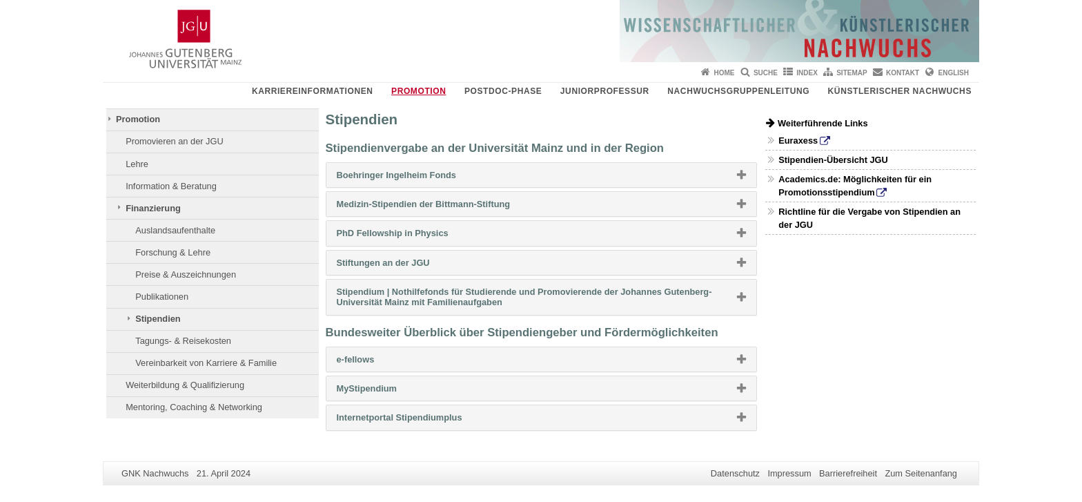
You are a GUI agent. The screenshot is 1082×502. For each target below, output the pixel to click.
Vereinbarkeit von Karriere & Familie (206, 363)
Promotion (418, 91)
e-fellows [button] (377, 362)
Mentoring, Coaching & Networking (194, 407)
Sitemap (851, 73)
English (953, 73)
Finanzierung (153, 208)
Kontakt (902, 73)
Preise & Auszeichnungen (185, 274)
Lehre (137, 164)
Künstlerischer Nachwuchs (900, 91)
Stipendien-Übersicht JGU (833, 160)
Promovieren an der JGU (175, 141)
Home (724, 73)
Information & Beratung (171, 186)
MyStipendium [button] (389, 391)
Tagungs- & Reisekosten (183, 341)
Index (807, 73)
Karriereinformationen (312, 91)
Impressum (789, 473)
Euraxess (798, 140)
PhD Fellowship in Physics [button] (415, 236)
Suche (766, 73)
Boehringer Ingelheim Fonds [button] (418, 178)
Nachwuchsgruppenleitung (738, 91)
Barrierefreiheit (848, 473)
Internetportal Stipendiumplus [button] (421, 420)
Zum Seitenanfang (921, 473)
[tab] (541, 175)
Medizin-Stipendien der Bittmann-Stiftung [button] (445, 207)
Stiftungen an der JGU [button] (405, 266)
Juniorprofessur (604, 91)
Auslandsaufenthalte (175, 230)
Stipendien (157, 318)
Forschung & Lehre (172, 252)
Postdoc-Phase (503, 91)
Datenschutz (735, 473)
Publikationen (161, 296)
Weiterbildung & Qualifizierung (185, 385)
